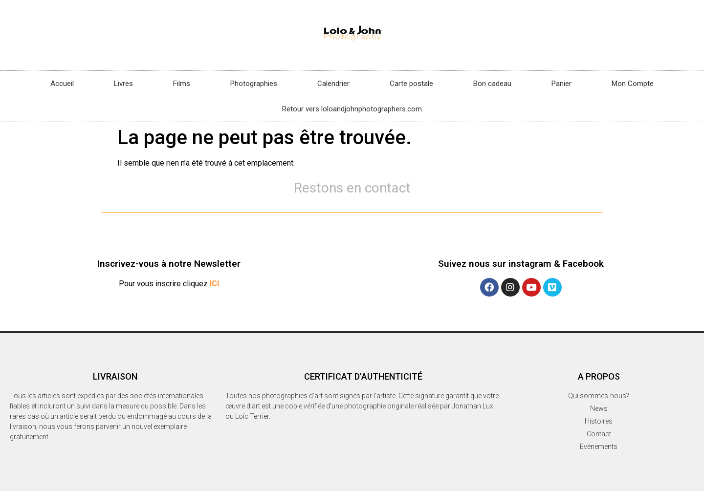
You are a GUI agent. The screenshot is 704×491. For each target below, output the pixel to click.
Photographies (253, 83)
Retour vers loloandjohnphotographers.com (352, 109)
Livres (123, 83)
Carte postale (411, 83)
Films (181, 83)
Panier (561, 83)
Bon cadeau (492, 83)
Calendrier (333, 83)
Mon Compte (633, 83)
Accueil (62, 83)
